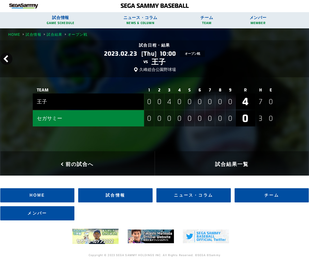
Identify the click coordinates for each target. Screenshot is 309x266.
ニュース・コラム (140, 20)
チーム (207, 20)
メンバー (258, 20)
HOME (37, 195)
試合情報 (60, 20)
